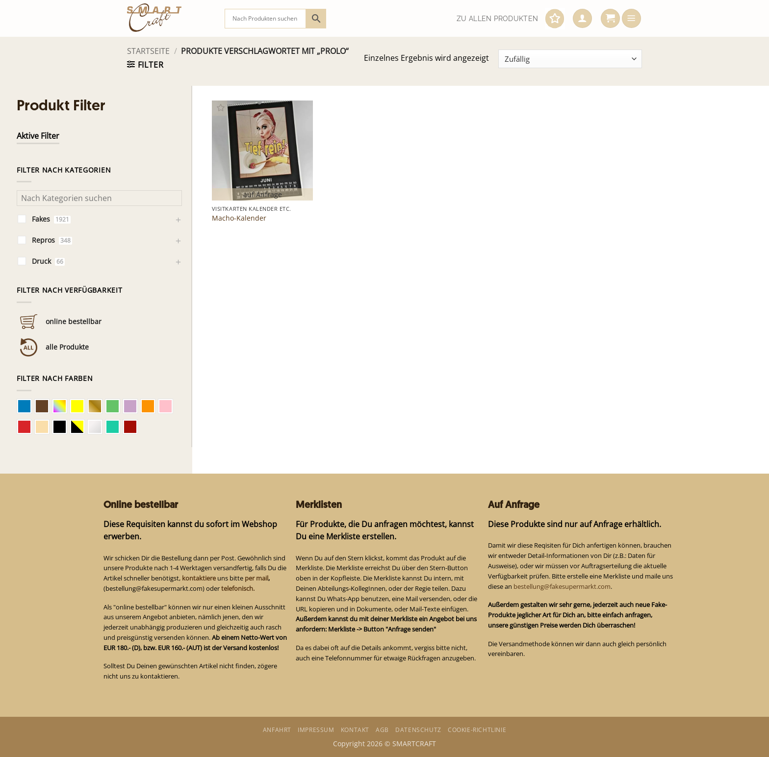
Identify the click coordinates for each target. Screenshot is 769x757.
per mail (256, 578)
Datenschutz (418, 730)
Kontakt (355, 730)
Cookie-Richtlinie (477, 730)
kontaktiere (199, 578)
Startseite (148, 51)
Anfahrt (277, 730)
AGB (382, 730)
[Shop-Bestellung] (570, 59)
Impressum (316, 730)
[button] (582, 18)
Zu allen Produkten (497, 19)
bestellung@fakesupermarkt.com (562, 586)
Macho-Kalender (239, 218)
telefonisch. (238, 588)
